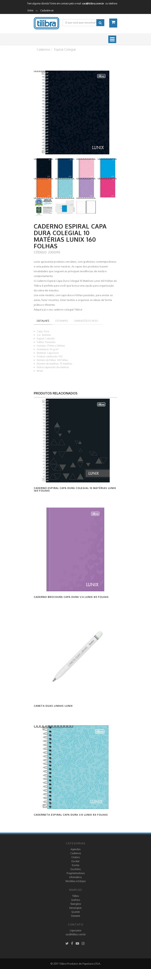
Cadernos (75, 853)
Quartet (75, 911)
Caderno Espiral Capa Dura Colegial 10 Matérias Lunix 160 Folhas (75, 489)
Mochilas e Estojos (76, 881)
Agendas (75, 849)
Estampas (61, 320)
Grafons (75, 899)
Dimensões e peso (86, 320)
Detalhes (43, 320)
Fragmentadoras (76, 873)
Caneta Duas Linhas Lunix (53, 705)
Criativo (75, 857)
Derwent (75, 915)
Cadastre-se (46, 10)
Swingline (75, 903)
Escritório (76, 869)
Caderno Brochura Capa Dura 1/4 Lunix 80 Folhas (71, 596)
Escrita (75, 865)
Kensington (75, 907)
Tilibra (75, 895)
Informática (75, 877)
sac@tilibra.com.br (76, 934)
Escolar (75, 861)
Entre (30, 10)
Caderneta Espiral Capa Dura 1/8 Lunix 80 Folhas (71, 814)
